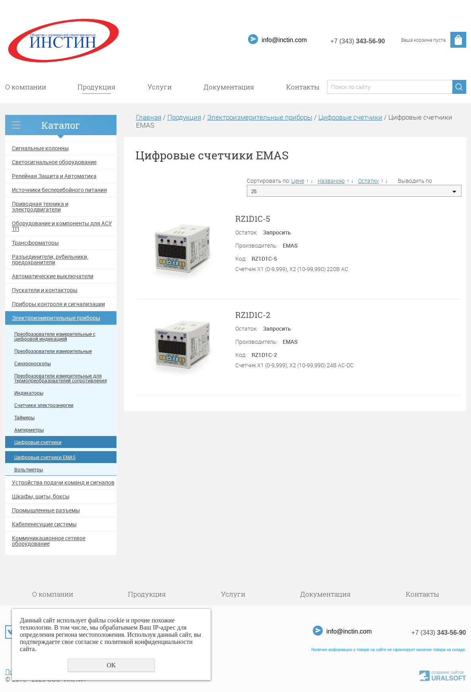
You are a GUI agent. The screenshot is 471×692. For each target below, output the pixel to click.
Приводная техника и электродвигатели (40, 206)
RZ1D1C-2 (252, 315)
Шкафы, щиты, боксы (41, 496)
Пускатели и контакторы (45, 290)
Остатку (368, 180)
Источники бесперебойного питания (59, 190)
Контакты (302, 86)
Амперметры (29, 430)
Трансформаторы (35, 242)
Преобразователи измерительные (53, 351)
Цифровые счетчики (38, 442)
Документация (229, 86)
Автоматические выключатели (52, 276)
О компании (25, 86)
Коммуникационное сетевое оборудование (48, 541)
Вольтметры (28, 470)
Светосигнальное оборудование (54, 162)
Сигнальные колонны (40, 148)
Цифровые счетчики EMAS (45, 457)
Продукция (97, 86)
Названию (331, 180)
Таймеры (24, 418)
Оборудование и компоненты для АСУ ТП (62, 226)
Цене (297, 180)
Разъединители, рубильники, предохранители (50, 259)
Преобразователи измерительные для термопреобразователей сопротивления (60, 378)
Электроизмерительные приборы (56, 318)
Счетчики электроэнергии (44, 405)
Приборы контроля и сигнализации (58, 304)
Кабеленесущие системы (44, 524)
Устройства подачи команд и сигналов (63, 482)
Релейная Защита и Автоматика (54, 176)
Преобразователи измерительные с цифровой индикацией (54, 336)
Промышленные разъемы (46, 510)
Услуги (159, 86)
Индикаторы (28, 393)
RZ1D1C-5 (252, 218)
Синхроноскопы (32, 363)
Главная (148, 117)
